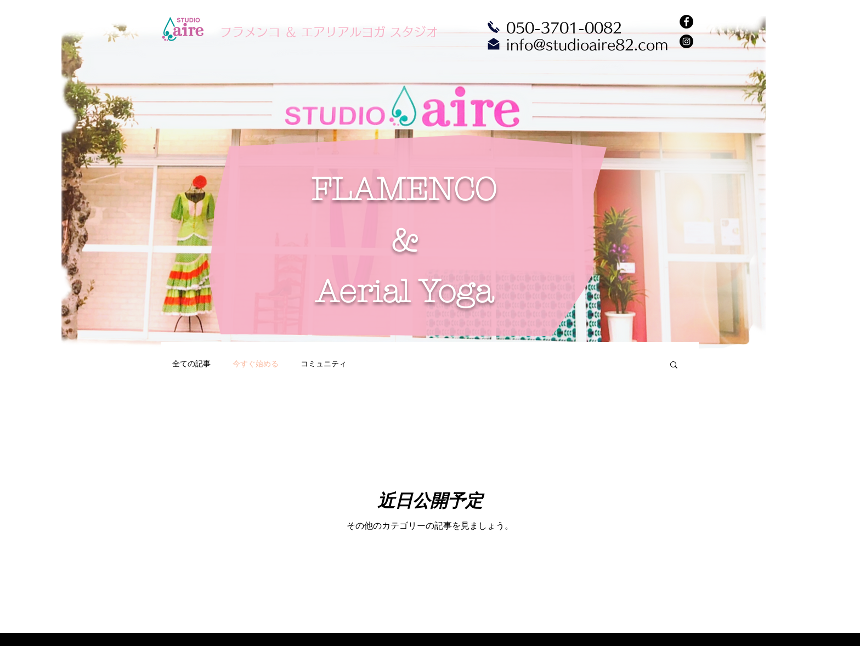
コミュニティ (324, 363)
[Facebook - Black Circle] (686, 22)
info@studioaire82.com (587, 45)
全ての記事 (191, 363)
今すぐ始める (256, 363)
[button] (674, 365)
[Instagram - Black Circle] (686, 41)
